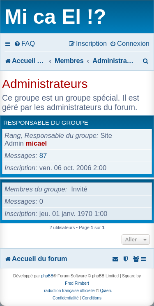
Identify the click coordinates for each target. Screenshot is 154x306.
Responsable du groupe (45, 122)
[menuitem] (24, 43)
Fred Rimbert (77, 283)
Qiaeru (106, 290)
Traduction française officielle (68, 290)
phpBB (47, 276)
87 (43, 155)
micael (36, 143)
